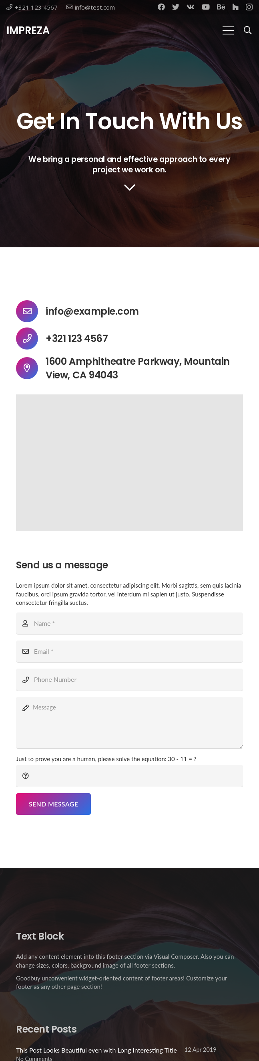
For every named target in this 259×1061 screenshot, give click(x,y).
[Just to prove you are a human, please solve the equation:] (129, 775)
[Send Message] (53, 804)
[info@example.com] (31, 311)
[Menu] (228, 30)
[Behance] (221, 6)
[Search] (248, 31)
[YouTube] (206, 6)
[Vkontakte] (191, 6)
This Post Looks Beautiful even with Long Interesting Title (96, 1050)
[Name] (129, 623)
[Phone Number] (129, 679)
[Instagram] (249, 7)
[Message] (129, 722)
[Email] (129, 651)
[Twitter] (175, 6)
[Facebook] (161, 6)
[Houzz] (235, 6)
